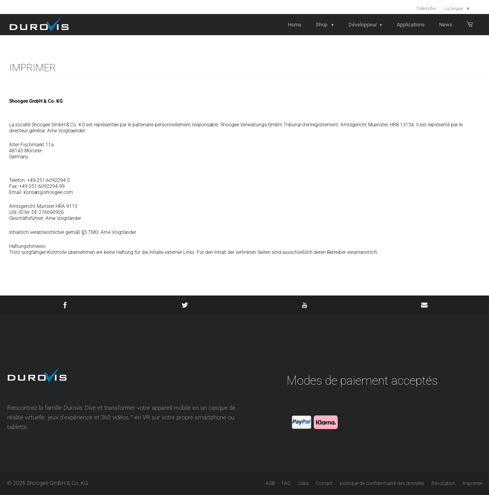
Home (294, 25)
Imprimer (472, 483)
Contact (324, 483)
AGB (270, 483)
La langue (457, 8)
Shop (325, 25)
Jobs (303, 483)
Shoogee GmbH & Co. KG (57, 483)
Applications (411, 25)
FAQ (286, 483)
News (445, 25)
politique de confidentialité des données (382, 483)
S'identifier (426, 8)
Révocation (443, 483)
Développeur (365, 25)
